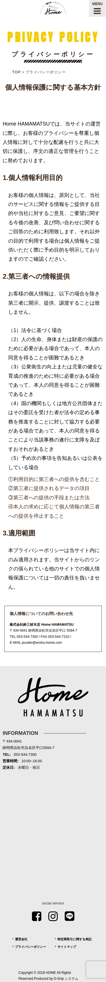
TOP (16, 72)
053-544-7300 (27, 637)
